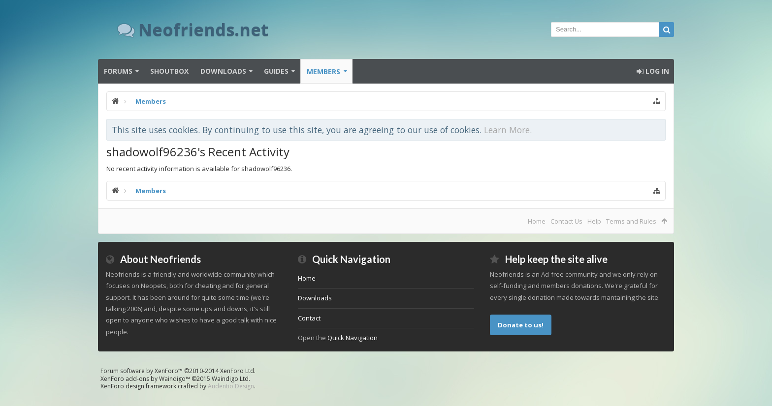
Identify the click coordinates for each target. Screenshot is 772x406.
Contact (309, 318)
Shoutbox (169, 71)
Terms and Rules (631, 221)
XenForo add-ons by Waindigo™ (145, 379)
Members (323, 71)
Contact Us (566, 221)
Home (537, 221)
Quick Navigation (352, 337)
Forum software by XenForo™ (178, 371)
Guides (276, 71)
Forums (118, 71)
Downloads (223, 71)
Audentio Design (231, 386)
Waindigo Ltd (230, 379)
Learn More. (508, 130)
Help (594, 221)
